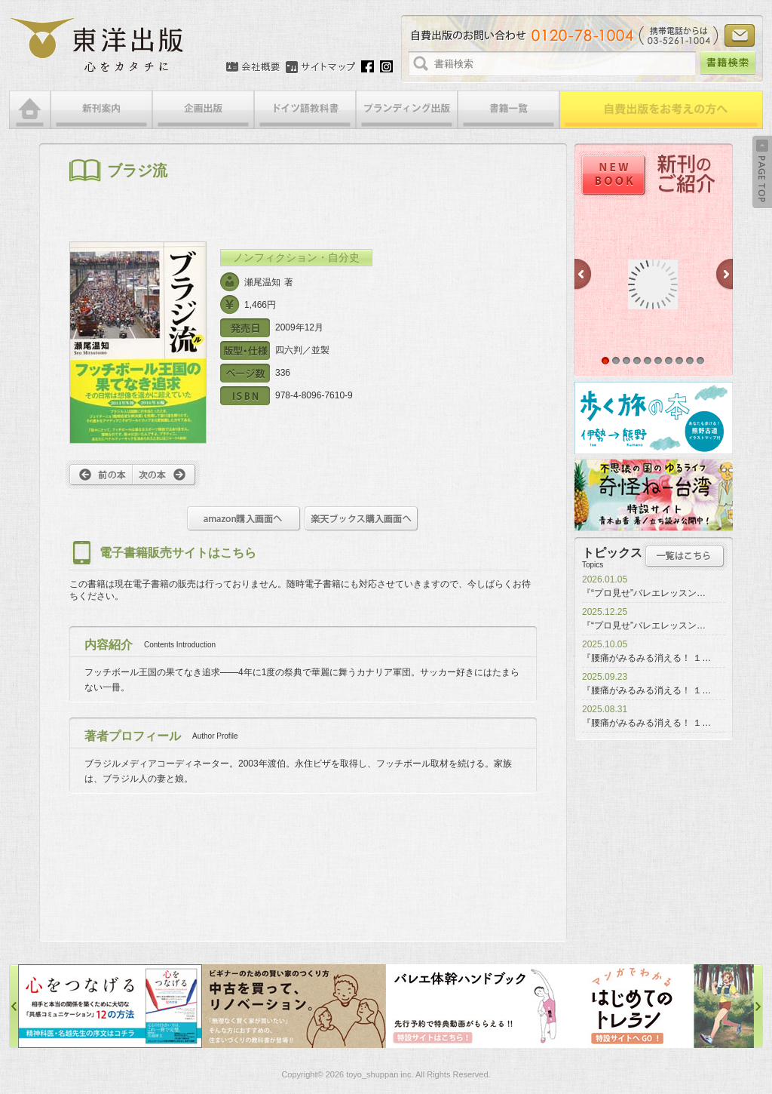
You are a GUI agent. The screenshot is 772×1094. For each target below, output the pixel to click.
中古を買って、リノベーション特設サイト (294, 1006)
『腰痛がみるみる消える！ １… (646, 658)
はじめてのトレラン (662, 1006)
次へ (166, 474)
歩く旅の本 (653, 418)
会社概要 (253, 67)
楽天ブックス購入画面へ (361, 518)
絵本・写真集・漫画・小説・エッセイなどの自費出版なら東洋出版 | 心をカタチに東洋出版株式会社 (97, 45)
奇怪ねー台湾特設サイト (653, 495)
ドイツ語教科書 (305, 110)
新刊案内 (101, 110)
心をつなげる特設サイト (110, 1006)
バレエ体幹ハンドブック (478, 1006)
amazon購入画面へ (244, 518)
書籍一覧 (508, 110)
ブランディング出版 (407, 110)
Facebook (367, 66)
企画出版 (203, 110)
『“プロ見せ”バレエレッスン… (644, 593)
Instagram (386, 66)
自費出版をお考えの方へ (661, 110)
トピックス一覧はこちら (685, 556)
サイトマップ (320, 67)
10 (700, 360)
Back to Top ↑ (762, 172)
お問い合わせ (740, 35)
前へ (99, 474)
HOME (30, 110)
